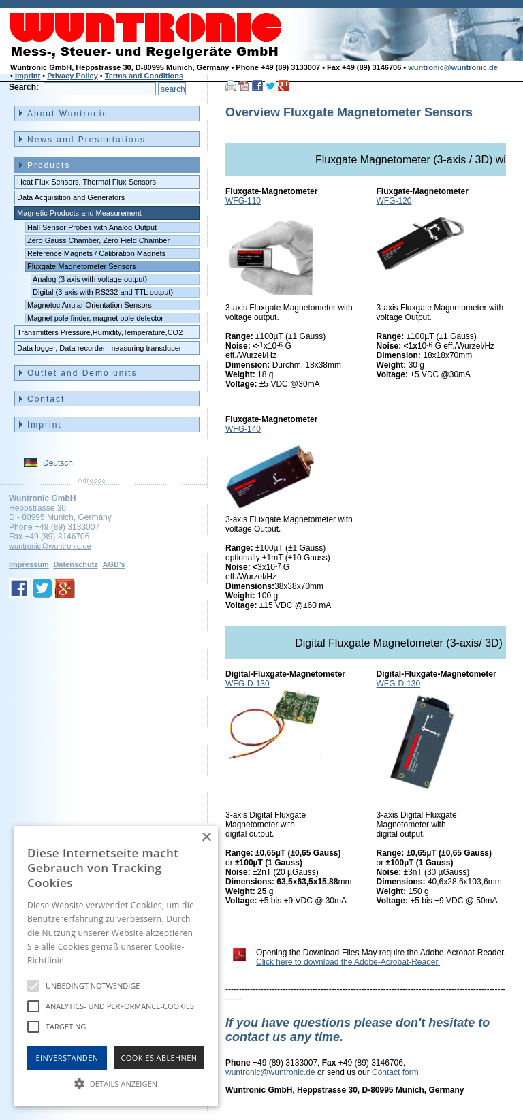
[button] (115, 1082)
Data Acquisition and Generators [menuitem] (71, 197)
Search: (24, 87)
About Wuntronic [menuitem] (67, 113)
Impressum (29, 564)
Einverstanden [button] (67, 1058)
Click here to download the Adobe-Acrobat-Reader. (348, 962)
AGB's (113, 564)
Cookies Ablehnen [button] (159, 1058)
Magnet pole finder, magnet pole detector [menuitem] (95, 318)
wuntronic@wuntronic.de (453, 67)
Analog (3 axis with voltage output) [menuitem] (90, 279)
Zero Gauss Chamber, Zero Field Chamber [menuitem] (98, 240)
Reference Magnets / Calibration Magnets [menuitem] (96, 253)
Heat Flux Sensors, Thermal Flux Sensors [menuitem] (86, 182)
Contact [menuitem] (46, 399)
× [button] (206, 838)
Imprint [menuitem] (44, 425)
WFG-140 (243, 429)
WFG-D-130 (247, 683)
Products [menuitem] (48, 165)
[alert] (116, 966)
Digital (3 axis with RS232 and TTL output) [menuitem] (103, 292)
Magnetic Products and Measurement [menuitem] (79, 213)
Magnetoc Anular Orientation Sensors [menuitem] (89, 305)
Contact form (395, 1072)
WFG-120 (394, 201)
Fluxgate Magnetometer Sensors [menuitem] (81, 266)
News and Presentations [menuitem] (86, 139)
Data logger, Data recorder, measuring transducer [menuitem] (99, 348)
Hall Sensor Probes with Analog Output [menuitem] (92, 227)
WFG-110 (243, 201)
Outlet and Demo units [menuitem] (82, 373)
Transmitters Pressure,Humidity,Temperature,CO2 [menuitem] (100, 332)
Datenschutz (75, 564)
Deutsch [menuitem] (58, 463)
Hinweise (85, 960)
